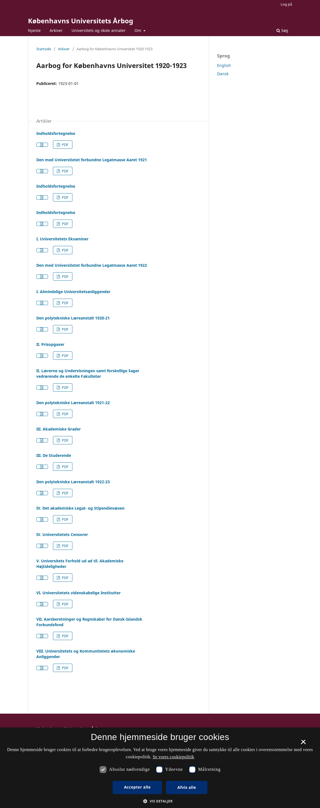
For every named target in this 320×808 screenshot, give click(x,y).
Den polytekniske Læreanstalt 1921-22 (73, 402)
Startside (43, 48)
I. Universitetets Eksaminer (62, 238)
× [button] (303, 744)
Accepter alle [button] (137, 787)
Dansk (222, 73)
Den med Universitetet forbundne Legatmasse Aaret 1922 (91, 265)
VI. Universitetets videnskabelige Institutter (78, 592)
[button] (159, 801)
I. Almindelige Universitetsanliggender (73, 291)
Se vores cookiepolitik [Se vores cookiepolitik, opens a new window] (173, 756)
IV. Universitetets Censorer (62, 534)
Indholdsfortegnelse (55, 133)
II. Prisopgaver (50, 344)
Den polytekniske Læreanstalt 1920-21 (73, 318)
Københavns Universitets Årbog (80, 20)
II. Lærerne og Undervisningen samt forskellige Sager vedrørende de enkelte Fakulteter (87, 373)
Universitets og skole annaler (99, 30)
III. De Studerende (53, 455)
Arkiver (56, 30)
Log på (286, 4)
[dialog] (160, 768)
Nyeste (34, 30)
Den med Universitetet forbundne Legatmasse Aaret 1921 (91, 159)
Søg (282, 30)
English (224, 65)
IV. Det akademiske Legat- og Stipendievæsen (80, 508)
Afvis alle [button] (186, 787)
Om (138, 30)
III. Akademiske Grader (58, 429)
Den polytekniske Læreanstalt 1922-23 (73, 481)
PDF (64, 144)
